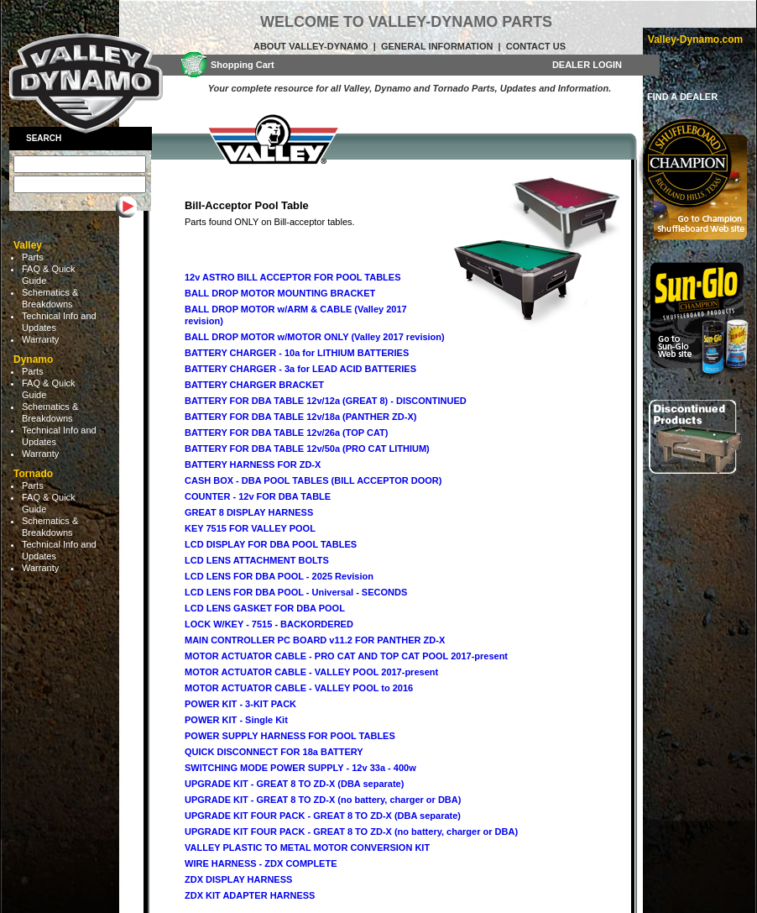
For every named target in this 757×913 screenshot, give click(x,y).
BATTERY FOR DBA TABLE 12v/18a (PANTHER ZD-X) (300, 417)
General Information (437, 46)
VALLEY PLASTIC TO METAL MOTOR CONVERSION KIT (307, 847)
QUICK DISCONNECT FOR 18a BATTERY (274, 752)
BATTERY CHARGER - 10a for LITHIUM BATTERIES (297, 353)
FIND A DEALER (682, 97)
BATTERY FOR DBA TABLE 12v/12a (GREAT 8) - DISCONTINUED (326, 401)
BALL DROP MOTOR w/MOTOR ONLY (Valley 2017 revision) (315, 337)
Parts (33, 257)
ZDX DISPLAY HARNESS (238, 879)
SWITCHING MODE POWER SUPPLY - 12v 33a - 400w (300, 768)
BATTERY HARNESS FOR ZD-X (253, 464)
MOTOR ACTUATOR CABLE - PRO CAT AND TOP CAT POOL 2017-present (346, 656)
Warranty (40, 339)
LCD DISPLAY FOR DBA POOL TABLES (271, 544)
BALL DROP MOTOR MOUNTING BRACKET (280, 293)
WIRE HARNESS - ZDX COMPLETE (261, 863)
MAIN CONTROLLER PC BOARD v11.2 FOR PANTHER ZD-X (315, 640)
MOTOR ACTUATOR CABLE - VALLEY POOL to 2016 (299, 688)
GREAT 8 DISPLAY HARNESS (249, 512)
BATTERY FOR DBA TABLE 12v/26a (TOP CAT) (286, 433)
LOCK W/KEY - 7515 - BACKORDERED (269, 624)
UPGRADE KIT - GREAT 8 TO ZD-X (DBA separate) (294, 784)
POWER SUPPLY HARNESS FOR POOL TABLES (290, 736)
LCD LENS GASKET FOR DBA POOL (265, 608)
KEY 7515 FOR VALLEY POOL (250, 528)
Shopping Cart (242, 65)
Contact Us (536, 46)
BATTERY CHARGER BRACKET (254, 385)
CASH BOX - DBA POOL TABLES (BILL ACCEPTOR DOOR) (313, 480)
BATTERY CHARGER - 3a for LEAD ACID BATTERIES (300, 369)
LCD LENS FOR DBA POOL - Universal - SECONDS (296, 592)
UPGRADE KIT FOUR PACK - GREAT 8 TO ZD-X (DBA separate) (323, 816)
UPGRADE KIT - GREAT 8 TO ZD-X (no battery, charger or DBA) (323, 800)
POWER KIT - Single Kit (236, 720)
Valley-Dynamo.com (695, 39)
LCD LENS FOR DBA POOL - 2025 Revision (279, 576)
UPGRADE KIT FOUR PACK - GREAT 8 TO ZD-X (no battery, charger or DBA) (351, 831)
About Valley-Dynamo (310, 46)
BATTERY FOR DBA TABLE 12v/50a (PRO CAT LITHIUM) (307, 448)
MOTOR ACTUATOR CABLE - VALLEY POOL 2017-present (311, 672)
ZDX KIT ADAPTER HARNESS (250, 895)
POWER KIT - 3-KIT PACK (240, 704)
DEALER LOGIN (587, 65)
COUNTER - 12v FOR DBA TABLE (258, 496)
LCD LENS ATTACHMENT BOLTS (257, 560)
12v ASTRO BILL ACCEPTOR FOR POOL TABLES (293, 277)
